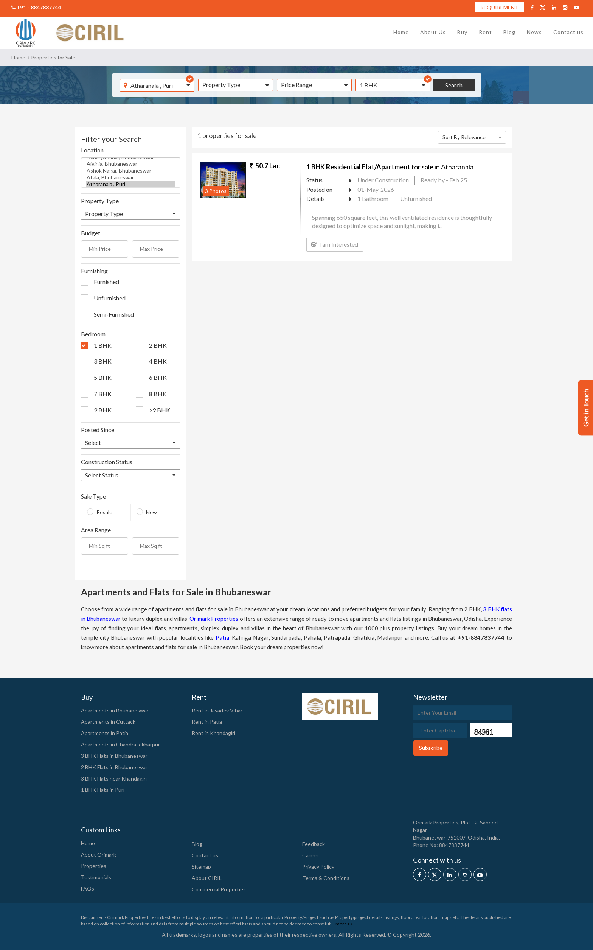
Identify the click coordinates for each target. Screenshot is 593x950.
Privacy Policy (318, 866)
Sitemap (201, 866)
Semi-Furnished (114, 314)
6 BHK (158, 377)
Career (310, 855)
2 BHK (158, 345)
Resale (104, 512)
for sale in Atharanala (389, 167)
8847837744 (454, 845)
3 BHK (103, 361)
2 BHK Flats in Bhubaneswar (114, 767)
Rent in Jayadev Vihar (217, 710)
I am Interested (334, 244)
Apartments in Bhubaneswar (115, 710)
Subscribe (430, 748)
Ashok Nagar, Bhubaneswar (130, 170)
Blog (509, 32)
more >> (344, 924)
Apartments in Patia (104, 733)
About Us (433, 32)
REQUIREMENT (499, 7)
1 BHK (103, 345)
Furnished (106, 281)
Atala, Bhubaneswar (130, 177)
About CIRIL (207, 878)
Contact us (568, 32)
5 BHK (103, 377)
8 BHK (158, 393)
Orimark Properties (213, 618)
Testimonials (96, 877)
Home (401, 32)
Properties (93, 866)
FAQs (87, 888)
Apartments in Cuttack (108, 721)
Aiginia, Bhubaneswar (130, 163)
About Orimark (98, 854)
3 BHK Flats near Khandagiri (114, 778)
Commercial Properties (219, 889)
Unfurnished (110, 298)
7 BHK (103, 393)
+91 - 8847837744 (36, 7)
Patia (222, 637)
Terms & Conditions (325, 878)
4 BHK (158, 361)
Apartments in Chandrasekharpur (120, 744)
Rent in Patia (207, 721)
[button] (392, 85)
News (534, 32)
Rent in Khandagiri (213, 733)
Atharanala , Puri (130, 184)
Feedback (313, 844)
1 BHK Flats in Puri (102, 790)
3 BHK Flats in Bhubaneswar (114, 756)
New (151, 512)
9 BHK (103, 410)
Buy (462, 32)
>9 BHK (159, 410)
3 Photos (216, 191)
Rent (485, 32)
